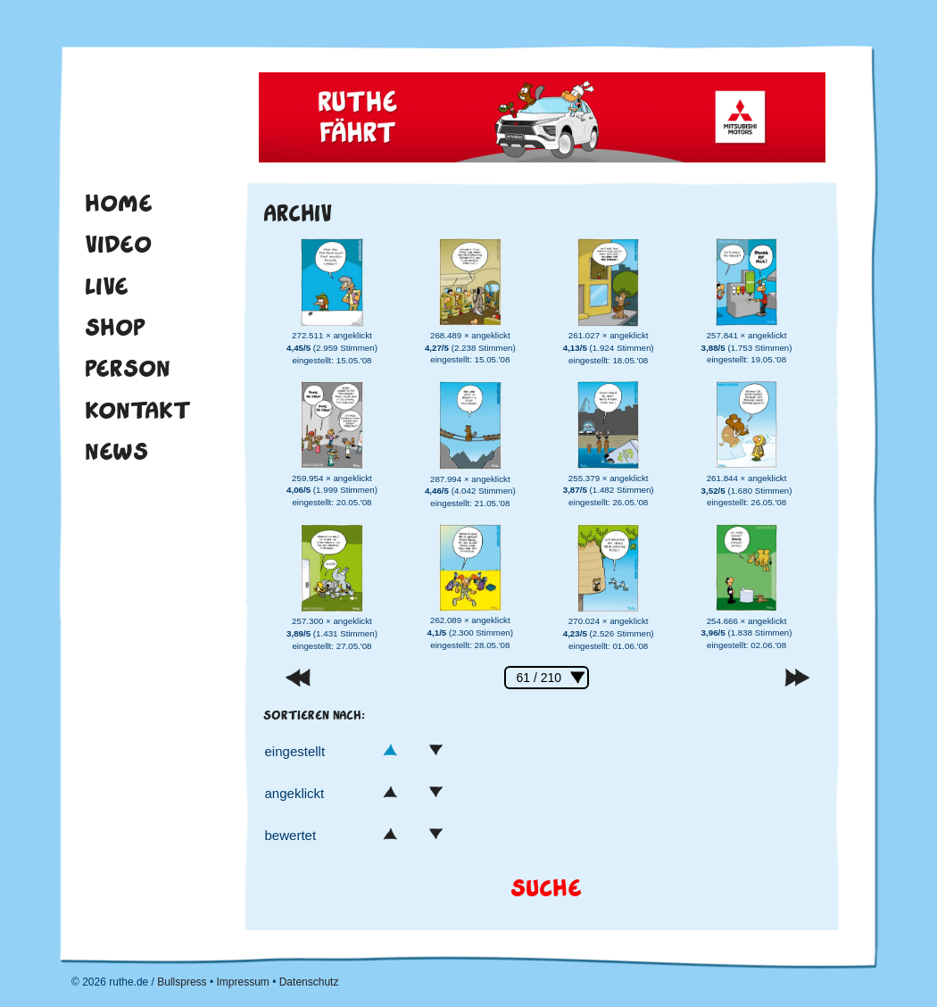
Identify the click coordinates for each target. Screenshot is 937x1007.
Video (118, 244)
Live (107, 286)
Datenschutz (309, 982)
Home (119, 203)
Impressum (242, 982)
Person (127, 369)
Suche (546, 889)
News (116, 452)
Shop (115, 327)
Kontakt (138, 410)
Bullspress (181, 982)
